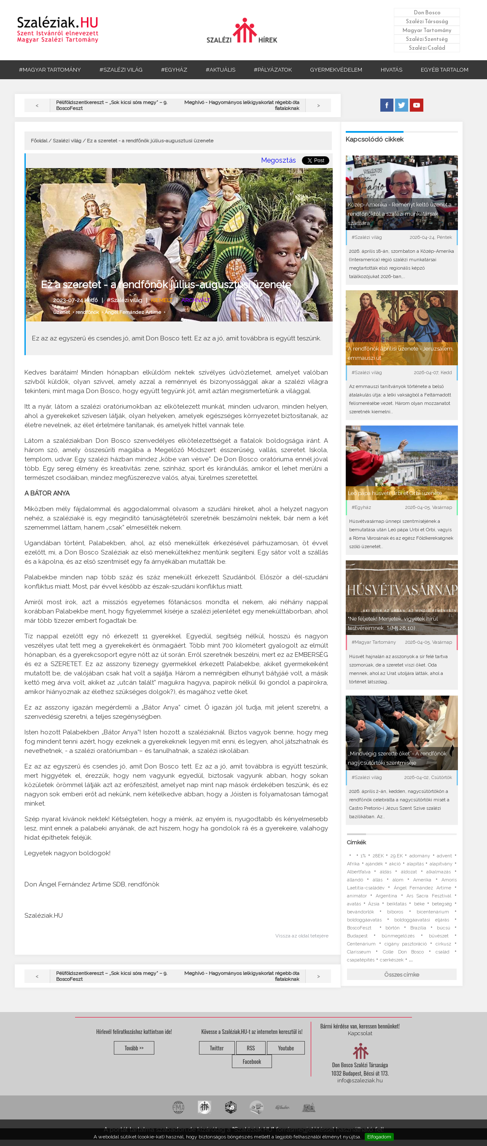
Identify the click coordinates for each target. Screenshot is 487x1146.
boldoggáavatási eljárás (421, 920)
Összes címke (402, 975)
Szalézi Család (427, 48)
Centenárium (361, 944)
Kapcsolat (360, 1033)
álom (398, 880)
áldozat (409, 872)
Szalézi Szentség (427, 39)
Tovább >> (134, 1048)
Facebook (252, 1061)
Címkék (356, 842)
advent (444, 856)
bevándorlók (360, 912)
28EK (378, 856)
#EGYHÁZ (174, 70)
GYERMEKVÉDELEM (336, 70)
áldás (385, 872)
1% (363, 856)
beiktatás (396, 904)
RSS (251, 1048)
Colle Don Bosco (403, 952)
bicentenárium (433, 912)
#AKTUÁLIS (220, 70)
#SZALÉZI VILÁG (121, 70)
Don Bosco (427, 12)
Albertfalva (359, 872)
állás (377, 880)
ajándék (374, 864)
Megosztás (278, 160)
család (442, 952)
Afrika (353, 864)
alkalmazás (438, 872)
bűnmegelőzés (398, 936)
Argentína (386, 896)
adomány (419, 856)
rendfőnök (87, 312)
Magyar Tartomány (427, 30)
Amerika (422, 880)
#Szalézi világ (124, 300)
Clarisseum (359, 952)
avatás (354, 904)
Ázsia (373, 904)
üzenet (61, 312)
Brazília (418, 928)
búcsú (443, 928)
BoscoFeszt (361, 928)
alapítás (415, 864)
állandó (355, 880)
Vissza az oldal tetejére (301, 936)
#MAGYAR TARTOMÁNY (50, 70)
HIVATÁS (391, 70)
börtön (392, 928)
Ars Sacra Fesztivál (428, 896)
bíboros (395, 912)
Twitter (217, 1048)
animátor (357, 896)
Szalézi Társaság (427, 21)
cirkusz (443, 944)
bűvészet (439, 936)
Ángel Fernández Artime (133, 312)
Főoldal (39, 141)
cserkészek (392, 960)
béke (419, 904)
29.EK (396, 856)
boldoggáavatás (364, 920)
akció (395, 864)
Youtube (286, 1048)
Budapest (357, 936)
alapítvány (441, 864)
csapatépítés (360, 960)
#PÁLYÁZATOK (273, 70)
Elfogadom (379, 1137)
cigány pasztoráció (406, 944)
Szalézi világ (67, 141)
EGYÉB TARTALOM (444, 70)
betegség (442, 904)
